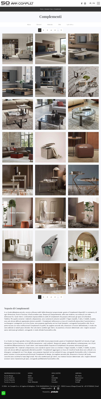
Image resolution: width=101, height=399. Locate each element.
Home (41, 9)
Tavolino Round (51, 180)
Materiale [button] (50, 24)
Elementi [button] (39, 24)
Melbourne (50, 114)
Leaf (83, 213)
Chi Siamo (78, 376)
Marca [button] (29, 24)
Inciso (83, 246)
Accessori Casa (49, 9)
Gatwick (83, 81)
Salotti (30, 376)
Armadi (54, 380)
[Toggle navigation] (98, 3)
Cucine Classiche (9, 380)
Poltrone (30, 378)
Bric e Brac (50, 213)
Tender (51, 278)
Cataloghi (78, 380)
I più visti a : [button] (70, 24)
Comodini (55, 382)
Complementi (57, 9)
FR (94, 3)
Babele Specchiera (18, 213)
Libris (17, 246)
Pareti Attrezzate (33, 382)
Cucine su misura (9, 382)
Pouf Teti (83, 147)
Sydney (83, 114)
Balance (17, 278)
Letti (53, 376)
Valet (50, 81)
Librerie (30, 380)
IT (90, 3)
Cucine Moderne (9, 378)
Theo (17, 81)
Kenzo (50, 49)
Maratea (17, 147)
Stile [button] (59, 24)
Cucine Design (8, 376)
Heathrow (17, 114)
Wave (83, 278)
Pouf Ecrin (50, 147)
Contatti (77, 382)
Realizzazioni (79, 378)
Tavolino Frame (17, 180)
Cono (17, 49)
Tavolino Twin (83, 180)
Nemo (83, 49)
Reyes (50, 246)
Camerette (55, 378)
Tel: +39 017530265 (88, 386)
